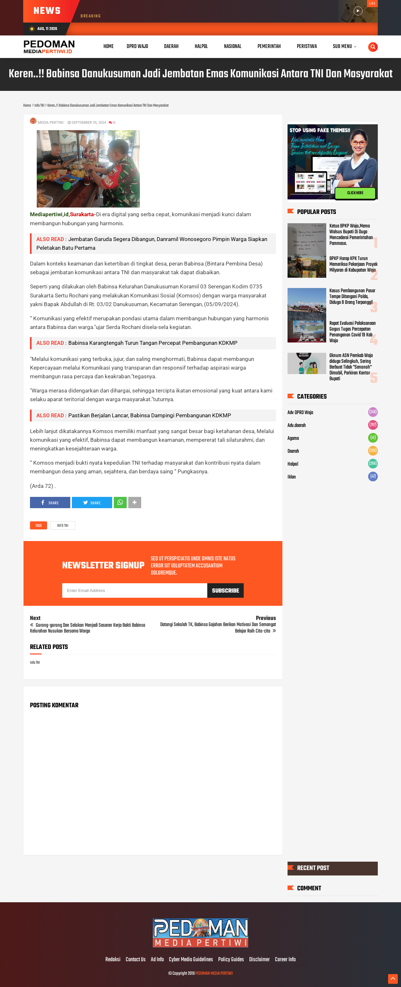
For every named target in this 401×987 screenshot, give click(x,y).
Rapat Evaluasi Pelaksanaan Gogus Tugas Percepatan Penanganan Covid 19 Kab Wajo (352, 332)
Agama (293, 438)
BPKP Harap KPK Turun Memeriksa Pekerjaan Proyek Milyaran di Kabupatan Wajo (353, 265)
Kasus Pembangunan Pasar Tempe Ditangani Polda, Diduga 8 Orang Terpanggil (352, 297)
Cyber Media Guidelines (191, 959)
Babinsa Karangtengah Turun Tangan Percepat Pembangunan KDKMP (153, 343)
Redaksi (113, 959)
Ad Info (157, 959)
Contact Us (136, 959)
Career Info (285, 959)
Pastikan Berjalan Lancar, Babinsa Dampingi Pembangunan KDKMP (149, 415)
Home (108, 46)
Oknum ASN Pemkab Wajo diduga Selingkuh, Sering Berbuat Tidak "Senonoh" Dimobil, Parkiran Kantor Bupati (351, 367)
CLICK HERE (355, 193)
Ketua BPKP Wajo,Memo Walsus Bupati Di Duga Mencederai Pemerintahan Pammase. (351, 235)
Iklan (292, 477)
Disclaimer (259, 959)
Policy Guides (231, 959)
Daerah (293, 451)
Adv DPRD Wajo (300, 413)
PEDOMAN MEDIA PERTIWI (214, 973)
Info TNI (62, 526)
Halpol (293, 464)
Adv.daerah (297, 425)
